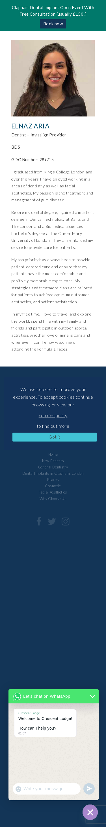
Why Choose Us (53, 498)
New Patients (53, 460)
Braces (53, 479)
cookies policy (53, 415)
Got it (54, 436)
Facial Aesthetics (53, 492)
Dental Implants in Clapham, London (53, 473)
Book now (53, 23)
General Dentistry (53, 467)
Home (53, 454)
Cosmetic (53, 486)
